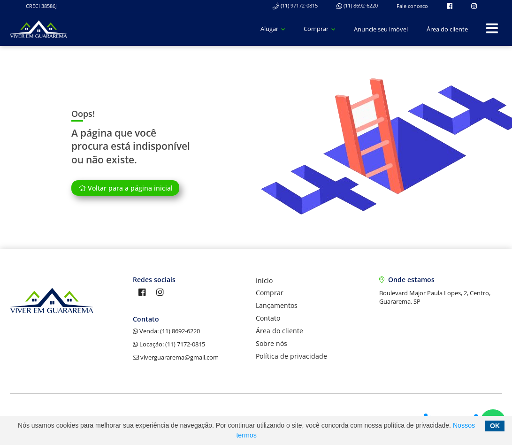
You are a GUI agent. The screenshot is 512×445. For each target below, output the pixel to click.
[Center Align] (492, 29)
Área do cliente (447, 29)
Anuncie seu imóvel (381, 29)
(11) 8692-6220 (357, 5)
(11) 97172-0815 (295, 5)
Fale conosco (412, 5)
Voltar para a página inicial (125, 188)
